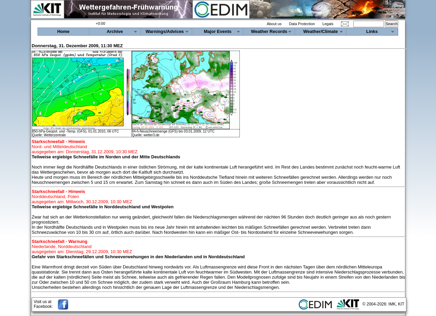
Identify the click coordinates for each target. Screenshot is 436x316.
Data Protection (302, 24)
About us (274, 24)
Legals (327, 24)
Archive (115, 31)
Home (63, 31)
